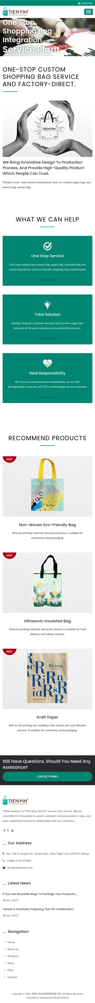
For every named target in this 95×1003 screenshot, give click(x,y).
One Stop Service (47, 256)
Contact (12, 977)
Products (12, 956)
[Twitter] (8, 830)
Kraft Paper (47, 717)
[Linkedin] (12, 830)
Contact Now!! (47, 776)
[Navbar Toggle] (88, 12)
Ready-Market (61, 997)
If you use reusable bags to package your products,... (40, 894)
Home (11, 942)
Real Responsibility (47, 373)
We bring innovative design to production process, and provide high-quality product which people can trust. (43, 168)
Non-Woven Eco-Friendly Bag (47, 525)
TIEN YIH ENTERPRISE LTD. (47, 993)
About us (13, 949)
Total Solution (47, 314)
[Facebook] (4, 830)
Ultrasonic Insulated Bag (47, 621)
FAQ (10, 970)
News (10, 963)
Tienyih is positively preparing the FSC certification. (38, 909)
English (87, 3)
